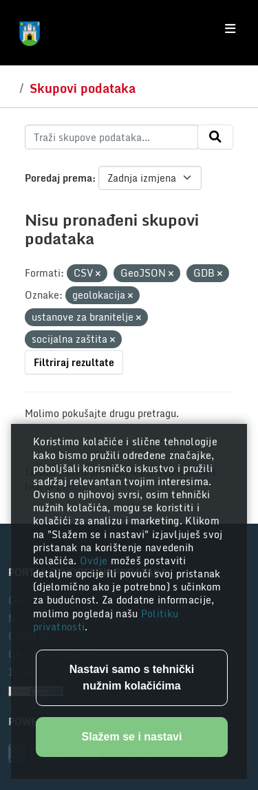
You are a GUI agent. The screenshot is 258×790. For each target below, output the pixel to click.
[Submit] (215, 137)
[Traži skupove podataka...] (111, 137)
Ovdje (95, 560)
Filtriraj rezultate (74, 362)
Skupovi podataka (83, 88)
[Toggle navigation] (230, 29)
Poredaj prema (58, 178)
